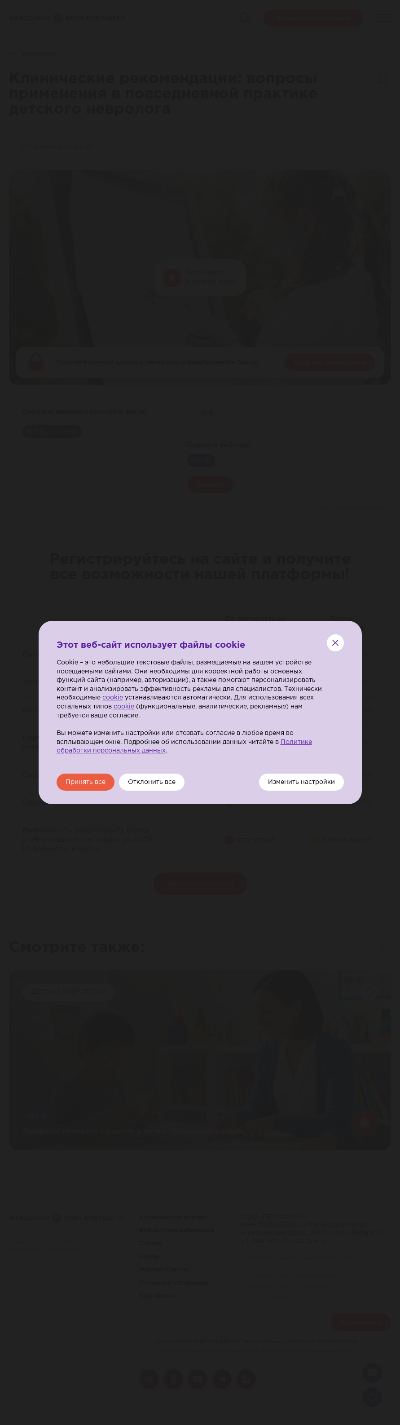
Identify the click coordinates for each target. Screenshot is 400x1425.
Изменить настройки (301, 782)
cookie (112, 697)
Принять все (85, 782)
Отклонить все (152, 782)
